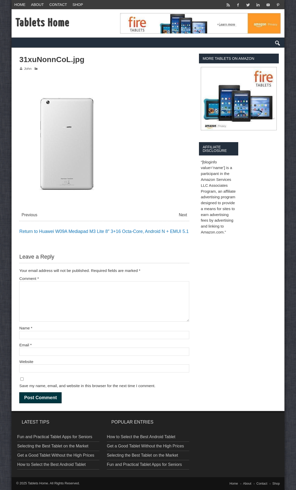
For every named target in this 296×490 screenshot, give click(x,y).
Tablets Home (38, 483)
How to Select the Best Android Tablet (51, 464)
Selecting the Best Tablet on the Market (52, 446)
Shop (78, 5)
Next (183, 215)
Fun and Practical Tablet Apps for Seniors (54, 437)
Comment (29, 278)
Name (25, 328)
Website (26, 362)
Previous (29, 215)
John (28, 69)
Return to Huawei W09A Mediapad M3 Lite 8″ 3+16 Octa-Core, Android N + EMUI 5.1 (104, 231)
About (37, 5)
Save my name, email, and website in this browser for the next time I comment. (87, 386)
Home (19, 5)
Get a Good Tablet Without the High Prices (55, 455)
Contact (58, 5)
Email (25, 345)
